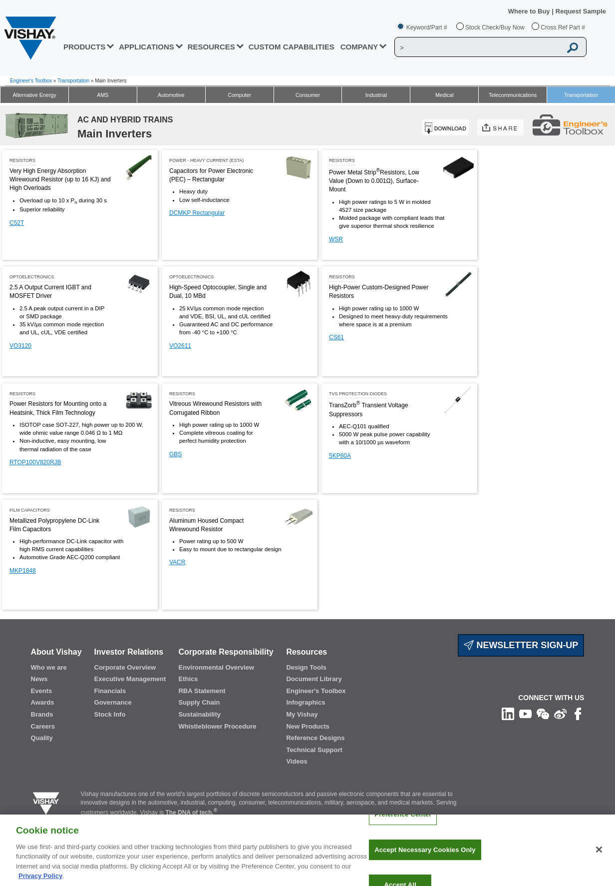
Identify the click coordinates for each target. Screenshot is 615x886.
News (39, 679)
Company (359, 46)
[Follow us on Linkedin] (508, 713)
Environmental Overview (216, 667)
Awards (42, 702)
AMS (102, 95)
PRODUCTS (84, 46)
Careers (43, 726)
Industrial (376, 95)
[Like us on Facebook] (578, 713)
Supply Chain (199, 702)
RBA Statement (201, 691)
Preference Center (402, 822)
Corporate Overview (125, 667)
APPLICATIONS (146, 46)
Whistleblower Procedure (217, 726)
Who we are (49, 667)
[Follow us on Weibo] (560, 713)
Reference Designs (315, 738)
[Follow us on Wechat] (543, 713)
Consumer (308, 95)
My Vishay (301, 714)
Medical (444, 95)
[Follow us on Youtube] (525, 713)
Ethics (188, 679)
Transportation (73, 80)
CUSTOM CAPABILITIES (291, 46)
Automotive (171, 95)
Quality (42, 738)
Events (41, 691)
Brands (42, 714)
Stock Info (110, 714)
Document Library (313, 679)
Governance (113, 702)
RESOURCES (211, 46)
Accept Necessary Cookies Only (424, 857)
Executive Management (130, 679)
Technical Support (314, 750)
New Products (307, 726)
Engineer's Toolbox (31, 80)
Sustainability (199, 714)
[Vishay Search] (478, 47)
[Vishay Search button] (573, 47)
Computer (239, 95)
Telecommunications (513, 95)
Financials (110, 691)
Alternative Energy (34, 95)
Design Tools (306, 667)
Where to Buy (530, 11)
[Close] (599, 857)
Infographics (305, 702)
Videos (296, 761)
